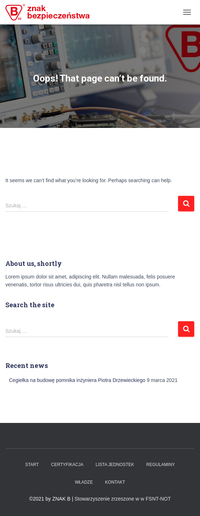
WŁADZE (84, 482)
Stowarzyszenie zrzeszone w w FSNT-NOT (122, 499)
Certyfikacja (67, 464)
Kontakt (115, 482)
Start (32, 464)
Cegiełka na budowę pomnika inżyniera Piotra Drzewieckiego (77, 380)
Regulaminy (160, 464)
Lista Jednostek (115, 464)
